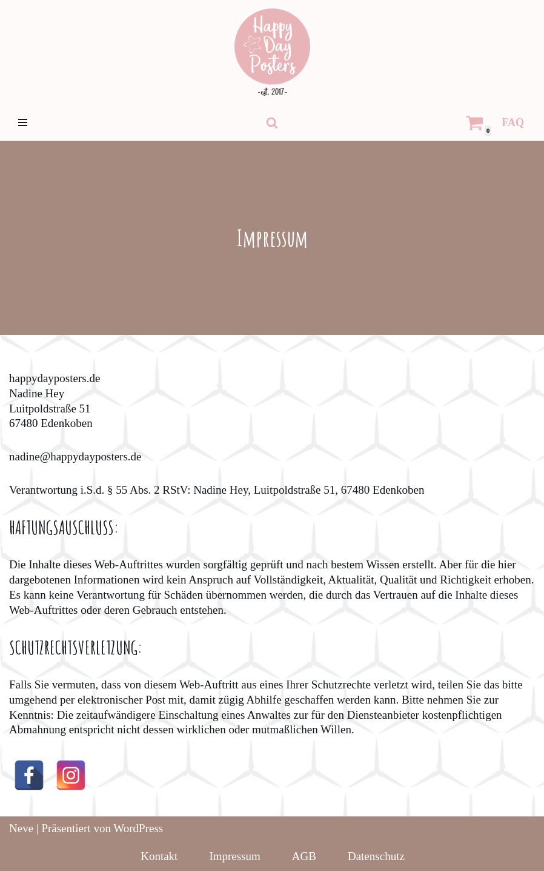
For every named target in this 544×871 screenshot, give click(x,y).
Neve (21, 828)
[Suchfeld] (272, 122)
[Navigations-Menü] (22, 122)
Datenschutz (376, 856)
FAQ (513, 122)
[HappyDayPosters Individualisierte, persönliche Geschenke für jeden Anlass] (272, 52)
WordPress (138, 828)
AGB (304, 856)
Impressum (234, 856)
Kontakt (159, 856)
